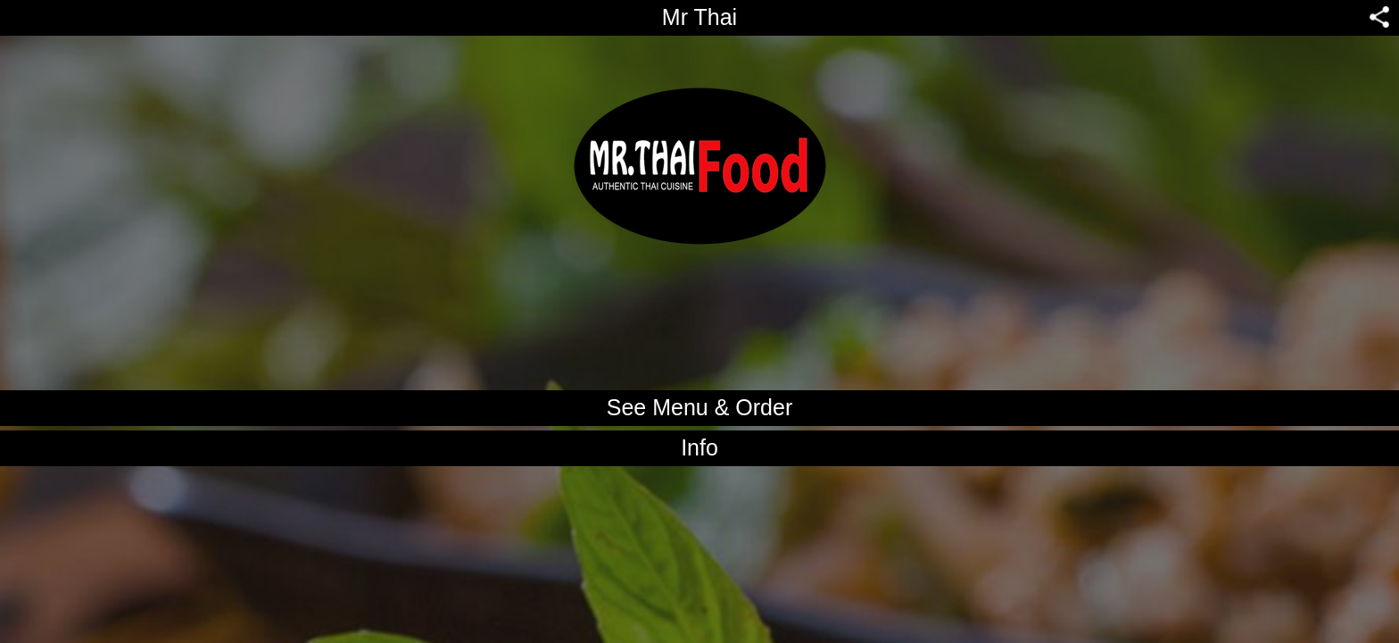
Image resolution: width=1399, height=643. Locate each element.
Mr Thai (699, 16)
